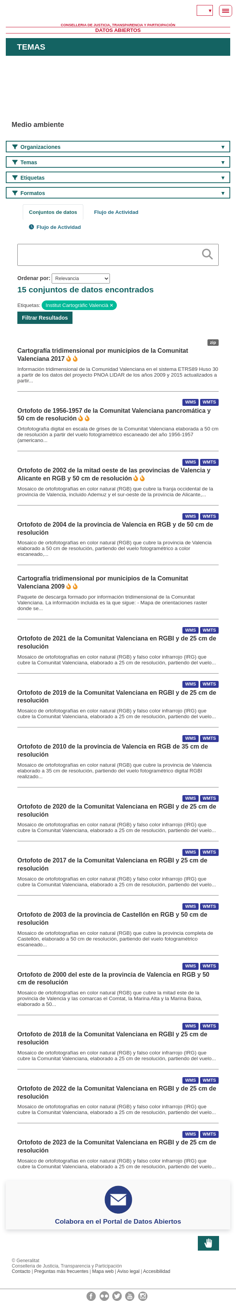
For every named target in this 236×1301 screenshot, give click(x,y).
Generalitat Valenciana (118, 11)
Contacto (21, 1271)
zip (213, 342)
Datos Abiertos (118, 30)
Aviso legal (128, 1271)
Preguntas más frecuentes (61, 1271)
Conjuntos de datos (53, 212)
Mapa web (103, 1271)
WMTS (209, 402)
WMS (190, 402)
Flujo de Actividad (116, 212)
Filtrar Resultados (45, 318)
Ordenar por (33, 278)
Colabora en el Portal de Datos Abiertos (118, 1221)
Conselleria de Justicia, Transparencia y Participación (118, 25)
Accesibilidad (156, 1271)
